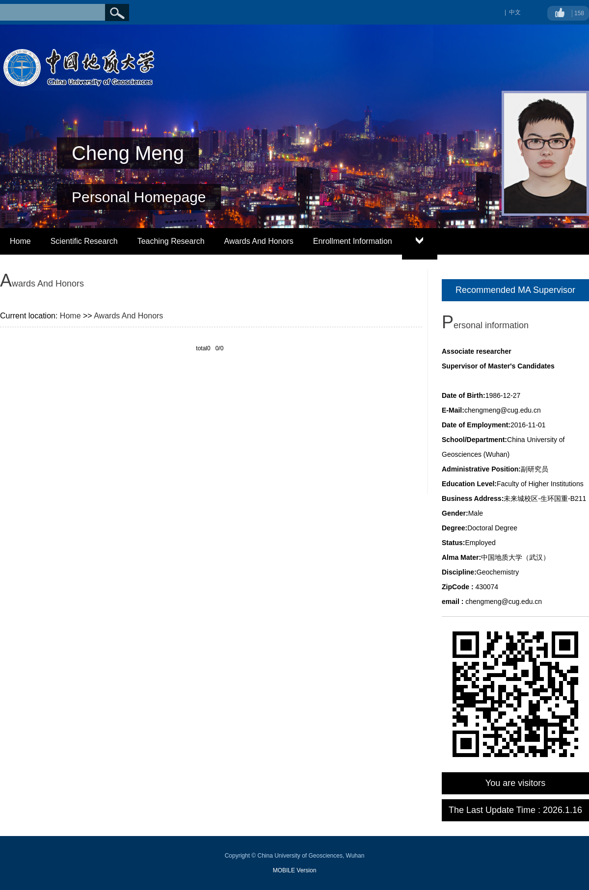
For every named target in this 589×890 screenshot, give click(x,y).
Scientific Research (84, 241)
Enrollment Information (352, 241)
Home (20, 241)
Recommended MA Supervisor (515, 290)
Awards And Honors (259, 241)
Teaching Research (171, 241)
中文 (515, 12)
